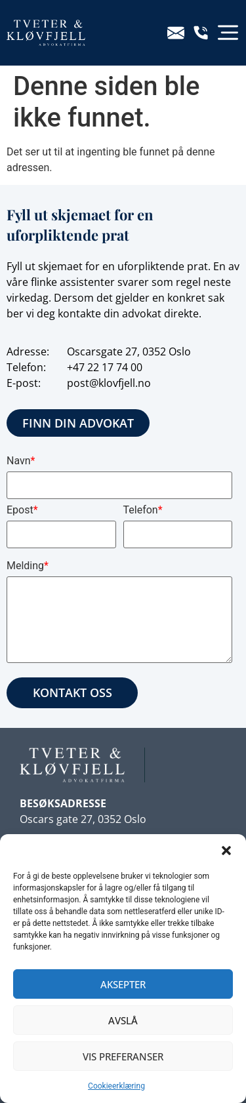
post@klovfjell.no (109, 383)
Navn (21, 460)
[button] (226, 850)
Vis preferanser (123, 1056)
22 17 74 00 (114, 367)
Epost (22, 510)
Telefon (143, 510)
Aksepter (123, 984)
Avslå (123, 1020)
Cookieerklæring (116, 1086)
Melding (28, 565)
